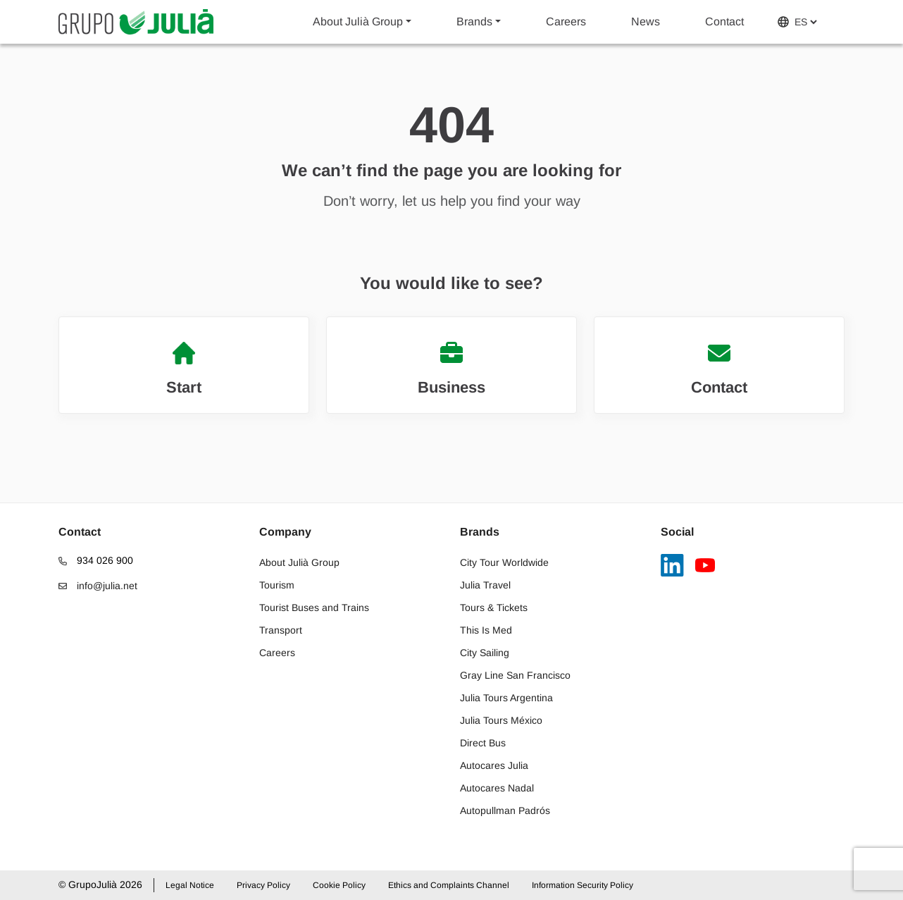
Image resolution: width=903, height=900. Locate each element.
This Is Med (486, 630)
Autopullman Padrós (505, 810)
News (645, 21)
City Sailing (484, 652)
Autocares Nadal (497, 788)
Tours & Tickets (494, 607)
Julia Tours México (501, 720)
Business (451, 369)
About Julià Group (358, 21)
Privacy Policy (263, 885)
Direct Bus (483, 742)
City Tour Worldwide (504, 562)
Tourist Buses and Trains (314, 607)
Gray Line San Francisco (515, 675)
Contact (724, 21)
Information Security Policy (582, 885)
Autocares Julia (494, 765)
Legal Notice (190, 885)
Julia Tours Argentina (506, 697)
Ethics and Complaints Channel (448, 885)
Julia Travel (485, 585)
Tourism (276, 585)
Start (183, 369)
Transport (280, 630)
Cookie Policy (339, 885)
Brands (474, 21)
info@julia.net (97, 585)
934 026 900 (95, 560)
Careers (566, 21)
